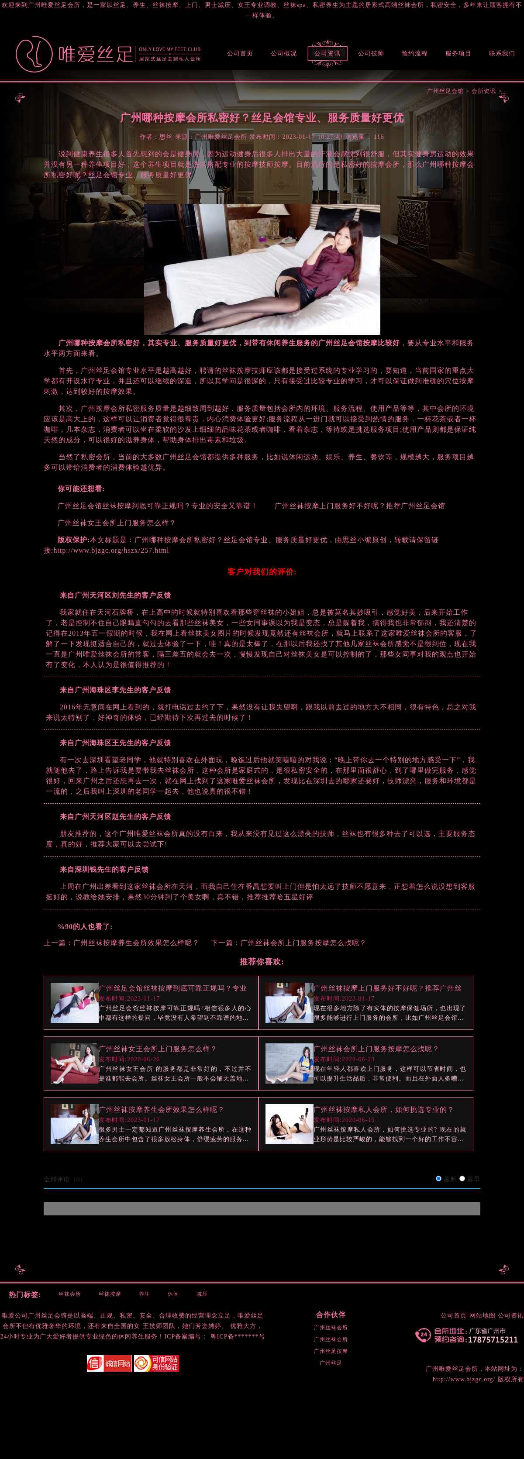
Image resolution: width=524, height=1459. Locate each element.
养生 (144, 1294)
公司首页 (240, 53)
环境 (74, 1326)
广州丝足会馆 (445, 91)
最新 (450, 1179)
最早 (473, 1179)
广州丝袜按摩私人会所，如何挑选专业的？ (384, 1109)
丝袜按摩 (110, 1294)
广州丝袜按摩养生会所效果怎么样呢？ (136, 942)
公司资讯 (327, 53)
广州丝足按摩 (331, 1351)
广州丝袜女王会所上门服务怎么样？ (158, 1049)
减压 (202, 1294)
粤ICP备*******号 (237, 1336)
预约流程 (415, 53)
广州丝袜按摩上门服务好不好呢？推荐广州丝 (388, 988)
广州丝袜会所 (331, 1328)
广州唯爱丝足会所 (452, 1369)
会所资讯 (484, 91)
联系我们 (502, 53)
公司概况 (284, 53)
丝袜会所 (70, 1294)
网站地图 (482, 1315)
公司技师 (371, 53)
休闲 (173, 1294)
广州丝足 (331, 1363)
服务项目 (458, 53)
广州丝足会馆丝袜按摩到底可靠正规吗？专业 (173, 988)
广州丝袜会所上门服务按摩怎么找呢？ (304, 942)
